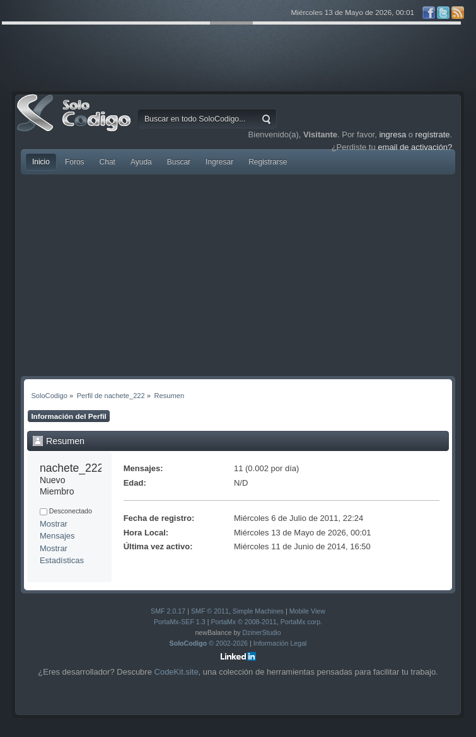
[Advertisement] (238, 275)
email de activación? (415, 147)
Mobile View (307, 611)
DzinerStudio (262, 632)
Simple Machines (258, 611)
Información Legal (280, 643)
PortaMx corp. (301, 622)
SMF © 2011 (210, 611)
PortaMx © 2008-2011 (243, 622)
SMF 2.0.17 (168, 611)
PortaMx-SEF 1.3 (180, 622)
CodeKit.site (176, 672)
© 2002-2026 (209, 643)
